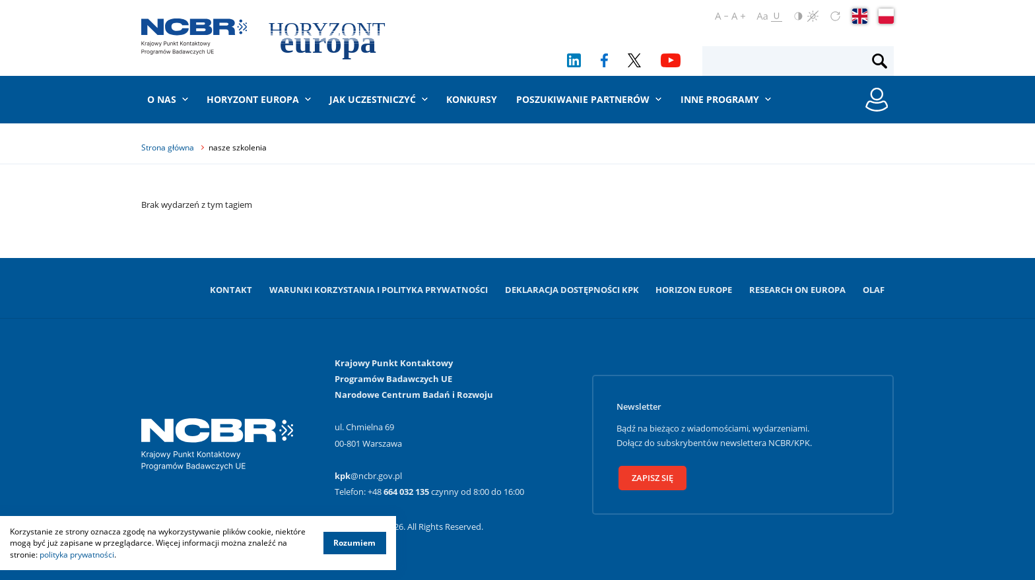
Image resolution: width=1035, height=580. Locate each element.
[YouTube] (670, 60)
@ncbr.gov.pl (368, 476)
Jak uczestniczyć (372, 99)
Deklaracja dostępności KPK (572, 290)
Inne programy (720, 99)
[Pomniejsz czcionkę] (721, 16)
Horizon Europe (693, 290)
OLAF (874, 290)
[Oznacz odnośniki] (776, 16)
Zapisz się (652, 478)
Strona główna (167, 147)
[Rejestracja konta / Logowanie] (876, 99)
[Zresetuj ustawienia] (835, 16)
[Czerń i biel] (813, 16)
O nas (161, 99)
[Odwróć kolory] (798, 16)
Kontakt (231, 290)
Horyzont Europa (253, 99)
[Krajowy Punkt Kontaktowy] (194, 36)
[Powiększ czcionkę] (738, 16)
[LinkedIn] (574, 60)
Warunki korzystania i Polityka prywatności (378, 290)
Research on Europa (797, 290)
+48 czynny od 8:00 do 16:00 (446, 492)
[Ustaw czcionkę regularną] (762, 16)
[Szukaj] (879, 61)
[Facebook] (604, 60)
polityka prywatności (77, 554)
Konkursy (471, 99)
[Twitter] (634, 60)
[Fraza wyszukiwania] (787, 61)
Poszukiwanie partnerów (583, 99)
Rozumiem (354, 542)
